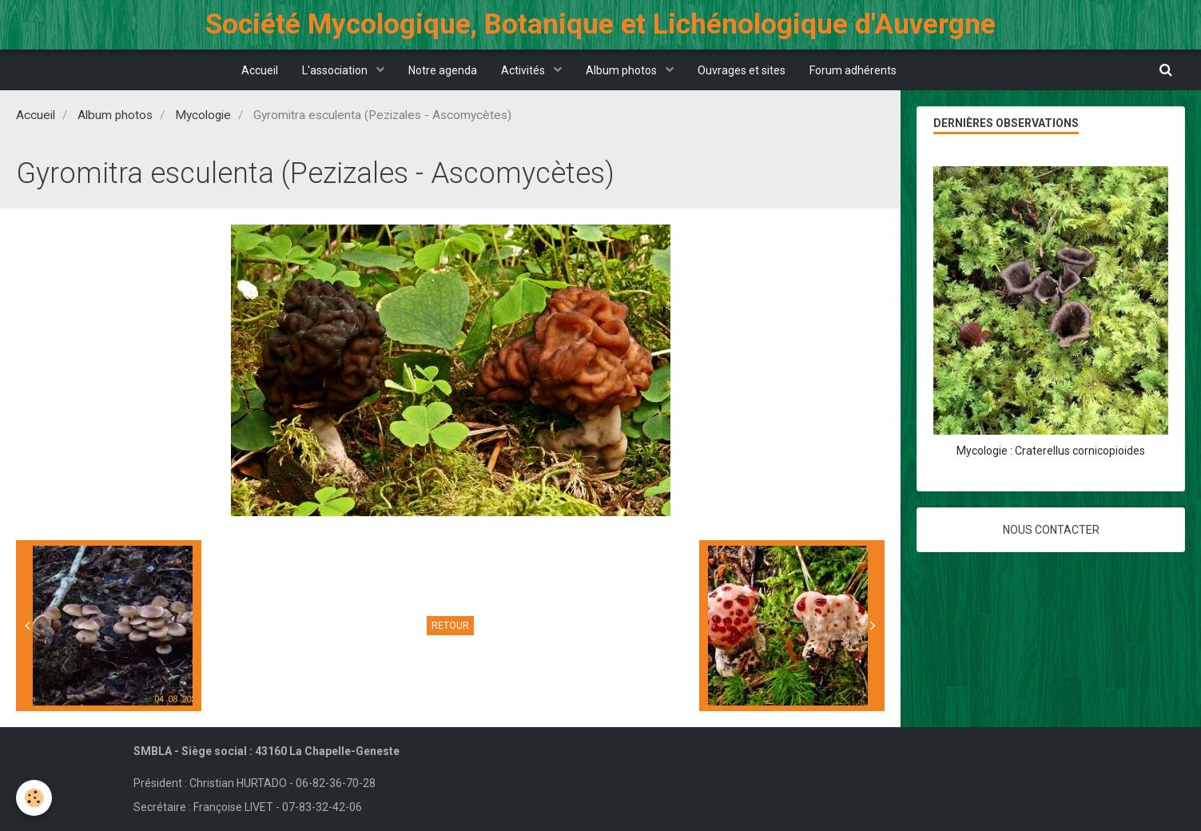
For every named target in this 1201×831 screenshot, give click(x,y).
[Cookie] (34, 798)
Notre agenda (442, 70)
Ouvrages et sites (741, 70)
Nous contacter (1051, 529)
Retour (450, 625)
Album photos (622, 70)
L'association (336, 70)
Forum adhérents (853, 70)
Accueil (259, 70)
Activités (524, 70)
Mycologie (203, 115)
